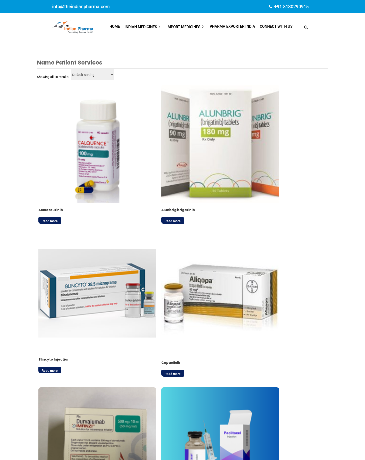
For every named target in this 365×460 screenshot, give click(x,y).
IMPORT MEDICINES (185, 27)
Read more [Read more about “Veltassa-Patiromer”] (48, 359)
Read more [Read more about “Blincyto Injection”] (199, 166)
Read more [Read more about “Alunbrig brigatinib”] (123, 166)
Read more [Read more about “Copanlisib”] (274, 168)
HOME (114, 26)
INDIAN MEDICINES (143, 27)
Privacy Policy (212, 449)
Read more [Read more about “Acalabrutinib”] (48, 166)
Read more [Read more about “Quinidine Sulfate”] (199, 264)
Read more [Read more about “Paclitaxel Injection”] (123, 264)
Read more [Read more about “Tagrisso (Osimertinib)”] (274, 264)
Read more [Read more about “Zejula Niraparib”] (123, 359)
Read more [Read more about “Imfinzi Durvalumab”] (48, 264)
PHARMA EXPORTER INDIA (232, 26)
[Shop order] (92, 74)
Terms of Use (236, 449)
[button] (145, 27)
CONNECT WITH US (276, 26)
